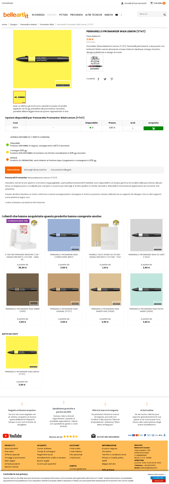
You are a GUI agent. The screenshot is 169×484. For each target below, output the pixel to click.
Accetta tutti (158, 478)
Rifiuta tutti (159, 481)
